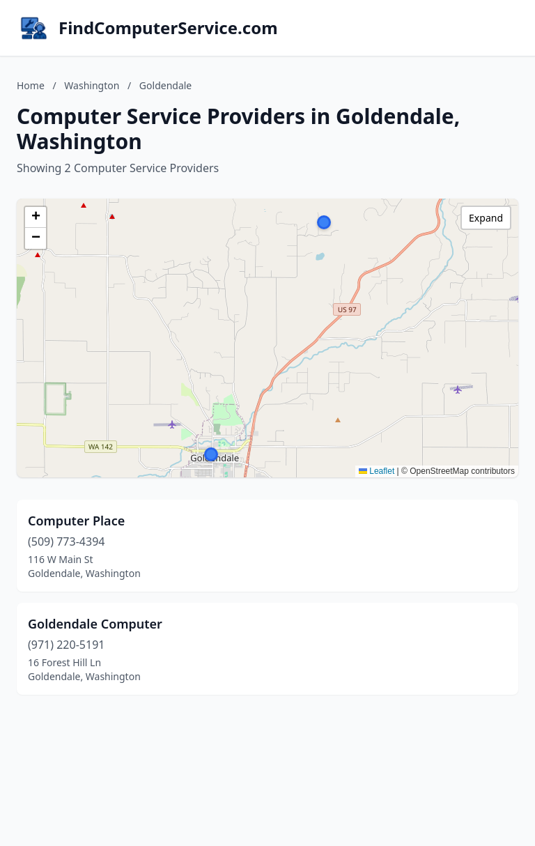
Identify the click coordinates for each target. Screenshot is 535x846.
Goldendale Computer (95, 623)
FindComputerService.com (168, 28)
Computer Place (76, 520)
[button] (211, 454)
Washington (91, 85)
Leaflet (376, 471)
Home (31, 85)
